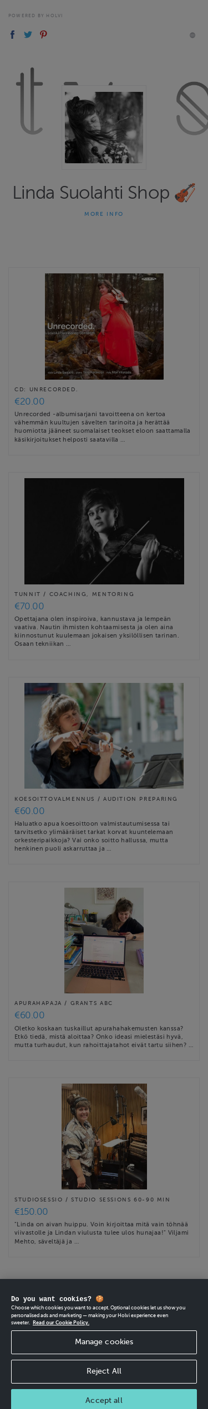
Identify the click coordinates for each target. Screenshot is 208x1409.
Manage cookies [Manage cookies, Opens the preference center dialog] (104, 1347)
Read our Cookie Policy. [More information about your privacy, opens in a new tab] (61, 1328)
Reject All (104, 1376)
